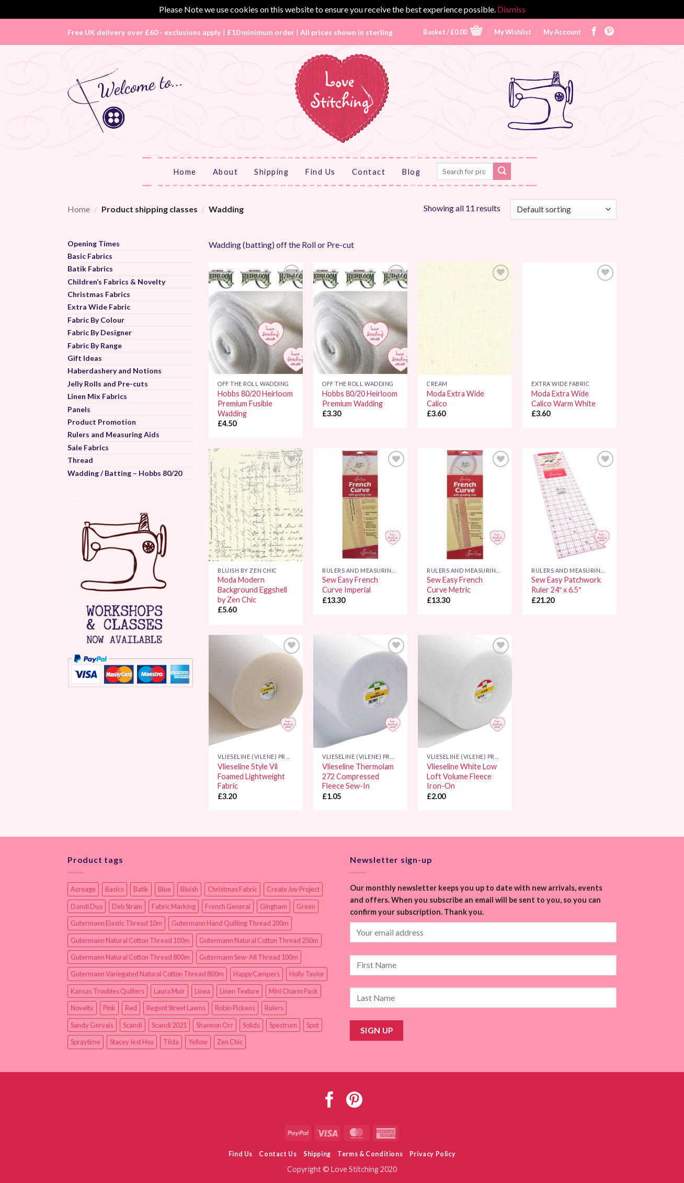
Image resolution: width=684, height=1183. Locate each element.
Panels (78, 409)
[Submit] (502, 171)
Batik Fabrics (90, 268)
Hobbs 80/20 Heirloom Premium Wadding (359, 398)
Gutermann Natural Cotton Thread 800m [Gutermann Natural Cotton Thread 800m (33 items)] (130, 957)
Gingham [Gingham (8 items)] (273, 906)
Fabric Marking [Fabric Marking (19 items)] (174, 906)
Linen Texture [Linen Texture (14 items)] (239, 991)
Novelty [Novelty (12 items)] (82, 1008)
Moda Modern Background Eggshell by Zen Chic (252, 589)
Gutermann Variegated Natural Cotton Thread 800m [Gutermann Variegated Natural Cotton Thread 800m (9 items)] (147, 974)
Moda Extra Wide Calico (455, 398)
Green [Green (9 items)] (306, 906)
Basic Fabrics (89, 256)
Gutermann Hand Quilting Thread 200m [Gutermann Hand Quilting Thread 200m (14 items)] (230, 923)
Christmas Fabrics (98, 294)
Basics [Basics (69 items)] (114, 889)
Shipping (271, 171)
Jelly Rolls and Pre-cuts (107, 383)
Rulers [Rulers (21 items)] (274, 1008)
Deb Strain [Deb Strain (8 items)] (127, 906)
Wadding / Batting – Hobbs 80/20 (124, 473)
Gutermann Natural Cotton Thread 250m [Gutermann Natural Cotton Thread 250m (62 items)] (258, 940)
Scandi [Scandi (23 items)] (132, 1025)
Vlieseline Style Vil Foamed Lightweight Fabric (251, 776)
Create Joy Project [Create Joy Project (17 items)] (293, 889)
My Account (562, 32)
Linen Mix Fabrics (97, 396)
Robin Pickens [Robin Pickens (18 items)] (235, 1008)
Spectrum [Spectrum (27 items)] (283, 1025)
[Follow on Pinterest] (609, 32)
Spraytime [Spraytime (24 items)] (85, 1042)
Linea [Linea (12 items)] (202, 991)
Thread (80, 460)
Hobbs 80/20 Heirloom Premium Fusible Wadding (255, 403)
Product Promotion (101, 421)
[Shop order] (563, 209)
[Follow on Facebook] (594, 32)
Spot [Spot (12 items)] (312, 1025)
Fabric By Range (94, 345)
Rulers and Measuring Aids (113, 434)
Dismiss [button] (511, 9)
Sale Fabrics (88, 447)
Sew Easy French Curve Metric (455, 584)
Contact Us (278, 1154)
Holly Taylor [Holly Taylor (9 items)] (306, 974)
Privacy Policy (432, 1154)
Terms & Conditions (370, 1154)
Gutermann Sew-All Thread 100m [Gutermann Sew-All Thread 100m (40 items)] (248, 957)
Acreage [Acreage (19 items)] (83, 889)
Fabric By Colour (95, 319)
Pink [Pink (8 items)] (109, 1008)
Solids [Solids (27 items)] (251, 1025)
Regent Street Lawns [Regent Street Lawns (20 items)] (176, 1008)
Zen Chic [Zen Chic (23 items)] (230, 1042)
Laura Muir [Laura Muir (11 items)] (169, 991)
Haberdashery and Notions (114, 370)
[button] (453, 31)
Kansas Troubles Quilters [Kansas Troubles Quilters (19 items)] (107, 991)
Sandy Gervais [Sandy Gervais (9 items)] (92, 1025)
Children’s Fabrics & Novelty (116, 281)
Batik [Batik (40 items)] (141, 889)
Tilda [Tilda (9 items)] (171, 1042)
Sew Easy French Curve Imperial (350, 584)
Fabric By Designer (99, 332)
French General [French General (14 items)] (227, 906)
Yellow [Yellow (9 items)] (198, 1042)
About (225, 171)
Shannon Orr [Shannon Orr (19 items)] (214, 1025)
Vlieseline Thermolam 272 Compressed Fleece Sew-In (358, 776)
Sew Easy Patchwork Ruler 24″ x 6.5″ (566, 584)
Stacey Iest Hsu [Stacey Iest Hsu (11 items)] (132, 1042)
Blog (411, 171)
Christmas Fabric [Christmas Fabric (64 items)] (232, 889)
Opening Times (93, 243)
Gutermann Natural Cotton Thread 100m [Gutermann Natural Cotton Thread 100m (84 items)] (130, 940)
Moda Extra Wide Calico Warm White (563, 398)
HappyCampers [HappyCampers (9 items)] (256, 974)
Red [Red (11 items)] (131, 1008)
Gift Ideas (84, 358)
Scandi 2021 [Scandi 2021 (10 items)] (169, 1025)
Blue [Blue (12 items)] (164, 889)
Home (185, 171)
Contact (369, 171)
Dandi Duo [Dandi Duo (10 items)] (86, 906)
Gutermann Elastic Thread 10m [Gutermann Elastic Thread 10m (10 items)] (116, 923)
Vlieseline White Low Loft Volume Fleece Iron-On (462, 776)
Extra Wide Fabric (98, 306)
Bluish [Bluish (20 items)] (189, 889)
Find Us (320, 171)
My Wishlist (512, 32)
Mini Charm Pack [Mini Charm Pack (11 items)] (293, 991)
